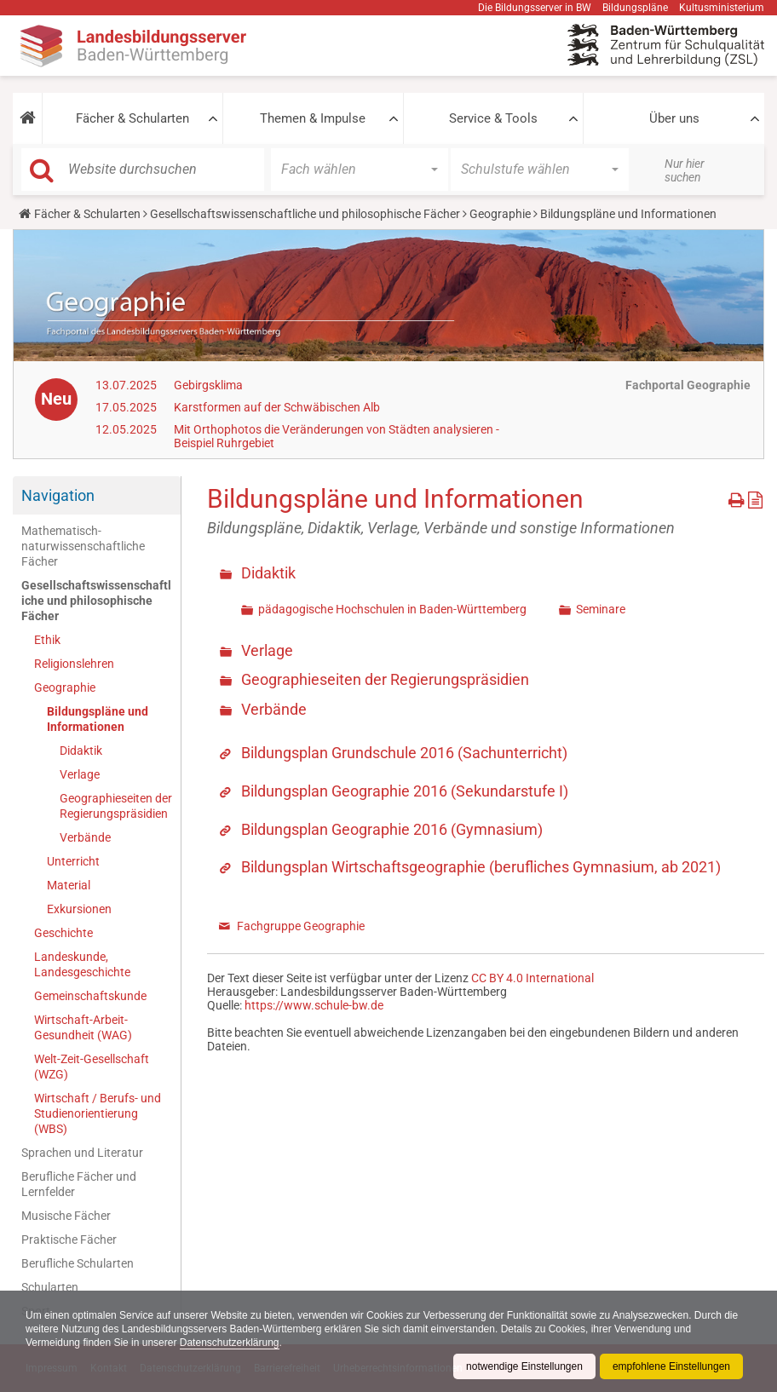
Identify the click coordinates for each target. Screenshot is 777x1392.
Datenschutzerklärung (229, 1343)
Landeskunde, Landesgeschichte (82, 964)
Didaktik (81, 750)
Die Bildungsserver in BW (534, 8)
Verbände (85, 837)
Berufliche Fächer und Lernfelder (78, 1184)
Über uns (674, 118)
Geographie (500, 214)
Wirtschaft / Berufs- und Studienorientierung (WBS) (97, 1113)
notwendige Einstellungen (524, 1366)
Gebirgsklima (208, 385)
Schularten (49, 1287)
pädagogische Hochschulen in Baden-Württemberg (392, 609)
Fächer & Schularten (132, 118)
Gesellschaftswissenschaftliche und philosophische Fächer (305, 214)
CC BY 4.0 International (532, 978)
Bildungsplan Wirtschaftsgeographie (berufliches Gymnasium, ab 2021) (481, 867)
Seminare (600, 609)
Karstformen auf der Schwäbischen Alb (277, 407)
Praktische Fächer (69, 1239)
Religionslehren (74, 663)
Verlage (80, 774)
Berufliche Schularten (77, 1263)
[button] (27, 118)
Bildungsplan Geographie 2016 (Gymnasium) (392, 829)
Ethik (47, 640)
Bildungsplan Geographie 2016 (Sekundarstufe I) (404, 791)
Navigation (58, 495)
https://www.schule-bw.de (314, 1005)
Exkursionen (79, 909)
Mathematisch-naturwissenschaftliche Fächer (83, 546)
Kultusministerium (721, 8)
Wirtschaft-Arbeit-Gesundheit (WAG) (83, 1027)
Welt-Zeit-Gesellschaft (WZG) (91, 1066)
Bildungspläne (635, 8)
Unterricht (73, 861)
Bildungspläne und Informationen (97, 719)
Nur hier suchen (685, 170)
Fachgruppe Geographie (301, 926)
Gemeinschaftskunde (90, 996)
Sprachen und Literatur (82, 1152)
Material (68, 885)
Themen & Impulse (312, 118)
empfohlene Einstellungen (671, 1366)
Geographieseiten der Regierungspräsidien (116, 805)
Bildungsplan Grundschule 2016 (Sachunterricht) (404, 753)
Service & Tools (493, 118)
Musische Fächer (66, 1215)
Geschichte (63, 933)
